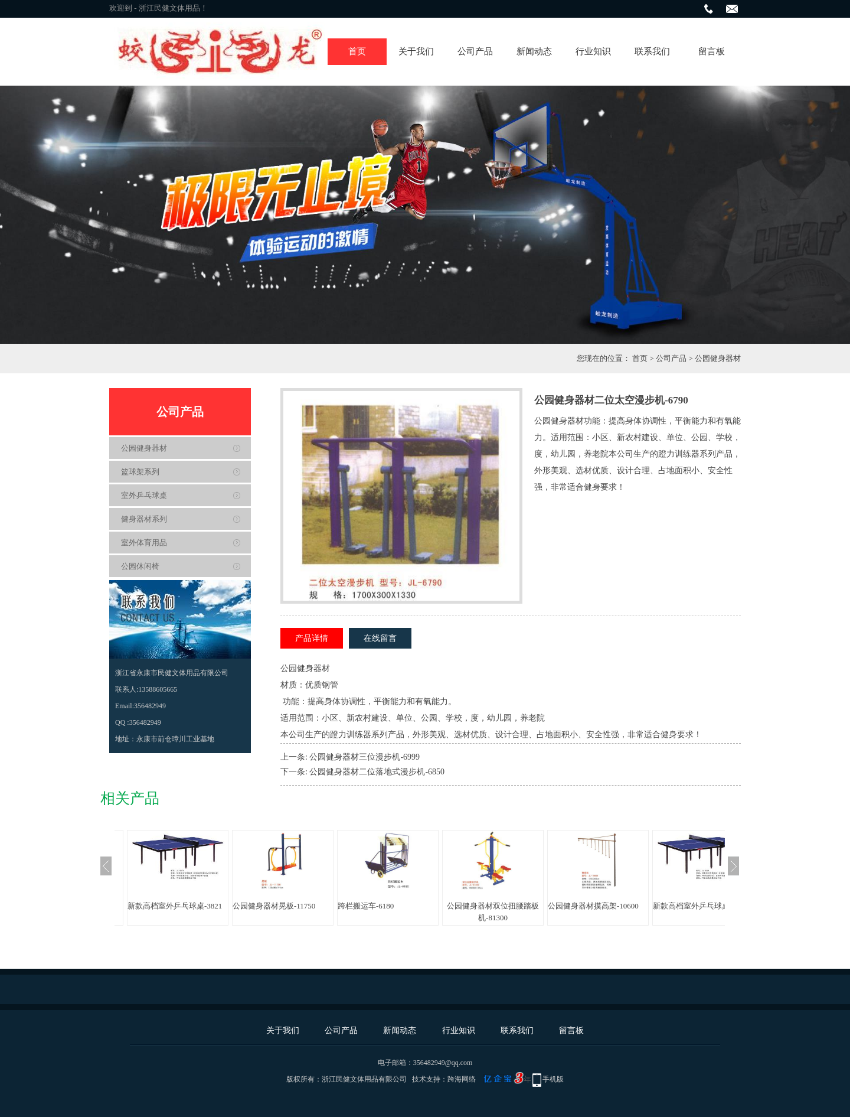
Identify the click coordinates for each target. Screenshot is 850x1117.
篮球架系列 (140, 471)
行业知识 (593, 51)
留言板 (711, 51)
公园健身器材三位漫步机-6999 (364, 757)
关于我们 (416, 51)
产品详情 (311, 638)
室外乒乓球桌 (144, 495)
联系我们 (652, 51)
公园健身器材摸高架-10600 (593, 905)
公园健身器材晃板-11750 (274, 905)
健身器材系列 (144, 518)
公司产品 (475, 51)
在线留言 (380, 638)
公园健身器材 (718, 358)
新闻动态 (534, 51)
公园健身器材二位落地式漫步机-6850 (376, 771)
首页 (357, 51)
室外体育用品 (144, 542)
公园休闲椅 (140, 566)
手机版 (553, 1079)
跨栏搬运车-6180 (366, 905)
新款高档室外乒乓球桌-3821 (175, 905)
